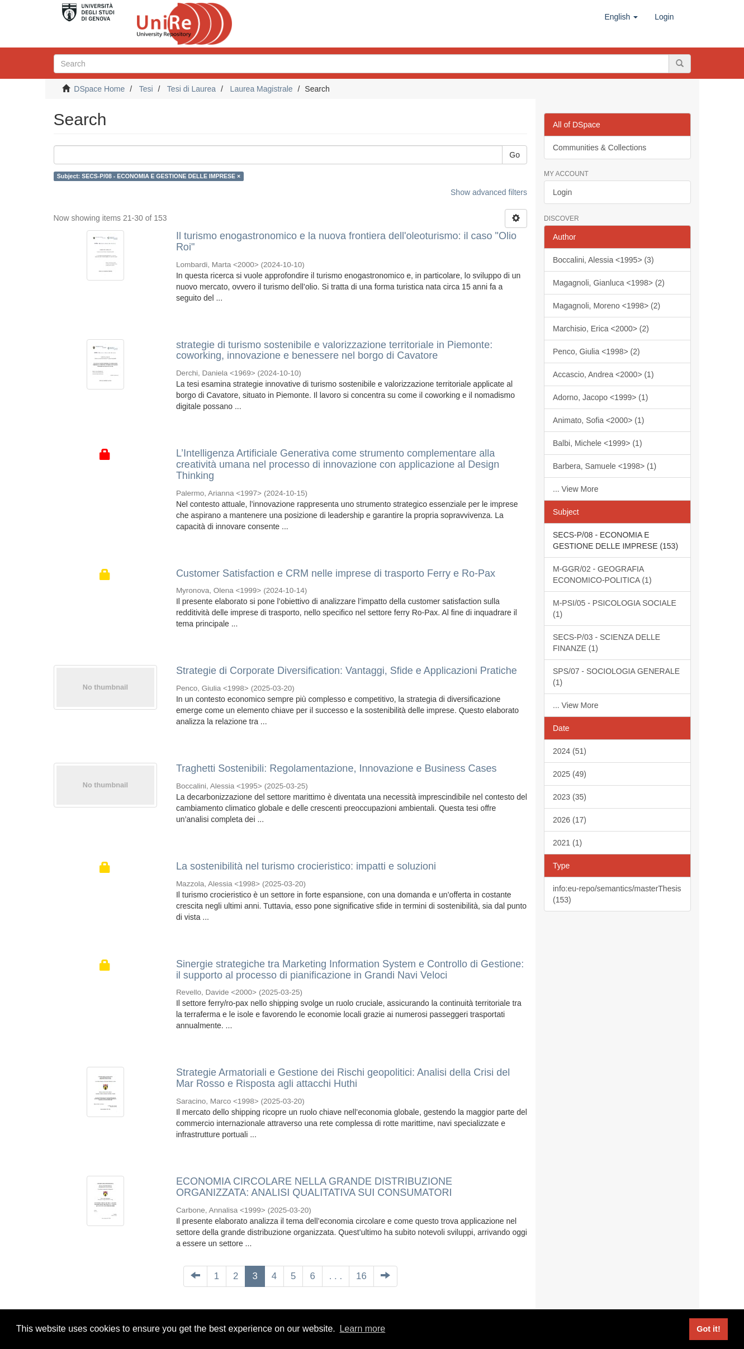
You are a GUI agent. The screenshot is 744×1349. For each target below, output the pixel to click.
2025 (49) (569, 774)
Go (514, 154)
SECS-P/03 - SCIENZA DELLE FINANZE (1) (606, 643)
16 (361, 1276)
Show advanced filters (489, 192)
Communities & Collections (599, 147)
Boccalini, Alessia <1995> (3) (603, 259)
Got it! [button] (708, 1328)
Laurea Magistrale (261, 88)
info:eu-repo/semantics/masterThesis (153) (617, 894)
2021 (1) (567, 842)
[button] (621, 17)
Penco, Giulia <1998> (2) (596, 351)
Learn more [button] (362, 1328)
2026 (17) (569, 819)
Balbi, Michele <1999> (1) (597, 443)
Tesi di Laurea (191, 88)
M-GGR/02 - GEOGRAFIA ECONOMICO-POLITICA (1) (602, 574)
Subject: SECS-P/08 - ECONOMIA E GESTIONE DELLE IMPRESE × (148, 176)
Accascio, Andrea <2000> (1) (603, 374)
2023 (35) (569, 796)
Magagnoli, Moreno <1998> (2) (606, 305)
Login (562, 192)
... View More (575, 488)
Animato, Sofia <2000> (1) (598, 420)
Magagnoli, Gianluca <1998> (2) (609, 282)
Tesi (146, 88)
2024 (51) (569, 751)
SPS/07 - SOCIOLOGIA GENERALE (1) (616, 677)
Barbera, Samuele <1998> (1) (604, 466)
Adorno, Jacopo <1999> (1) (600, 397)
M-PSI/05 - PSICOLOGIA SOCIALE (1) (614, 608)
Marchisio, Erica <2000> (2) (601, 328)
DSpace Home (99, 88)
